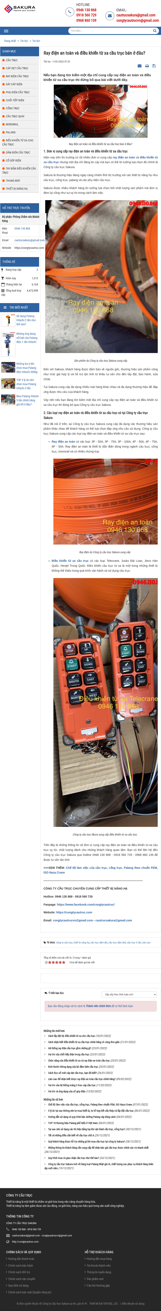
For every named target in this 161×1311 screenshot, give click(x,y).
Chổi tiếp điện (15, 100)
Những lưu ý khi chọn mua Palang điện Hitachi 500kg (26, 368)
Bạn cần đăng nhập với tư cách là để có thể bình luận (90, 1006)
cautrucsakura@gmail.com (114, 920)
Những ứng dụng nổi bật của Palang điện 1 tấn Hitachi (26, 338)
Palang (11, 132)
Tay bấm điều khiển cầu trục (19, 170)
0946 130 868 (22, 228)
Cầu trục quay (15, 116)
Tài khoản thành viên (99, 1265)
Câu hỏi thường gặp (98, 1285)
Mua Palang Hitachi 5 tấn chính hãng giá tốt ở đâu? (27, 400)
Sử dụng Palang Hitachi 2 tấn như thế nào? (26, 320)
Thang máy (13, 180)
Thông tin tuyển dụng (99, 1272)
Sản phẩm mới (95, 1279)
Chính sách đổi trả (19, 1272)
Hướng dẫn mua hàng (99, 1259)
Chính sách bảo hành (20, 1265)
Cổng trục (12, 108)
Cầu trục (12, 60)
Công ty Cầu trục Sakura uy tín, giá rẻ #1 (64, 1303)
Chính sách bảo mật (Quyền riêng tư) (29, 1292)
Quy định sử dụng (18, 1285)
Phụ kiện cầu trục (18, 92)
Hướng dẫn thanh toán (21, 1259)
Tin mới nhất (18, 307)
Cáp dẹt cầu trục (17, 68)
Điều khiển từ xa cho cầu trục (17, 142)
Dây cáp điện (14, 84)
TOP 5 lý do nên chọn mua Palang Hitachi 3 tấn (26, 384)
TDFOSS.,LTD (110, 1303)
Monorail (12, 124)
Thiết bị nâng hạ (17, 188)
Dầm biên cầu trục (18, 152)
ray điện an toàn (124, 157)
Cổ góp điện (13, 160)
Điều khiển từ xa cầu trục (70, 560)
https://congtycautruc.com (74, 912)
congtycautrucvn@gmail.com (73, 920)
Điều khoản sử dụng (133, 1303)
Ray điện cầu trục (17, 76)
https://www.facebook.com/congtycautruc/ (86, 904)
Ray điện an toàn (63, 441)
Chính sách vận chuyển (21, 1279)
